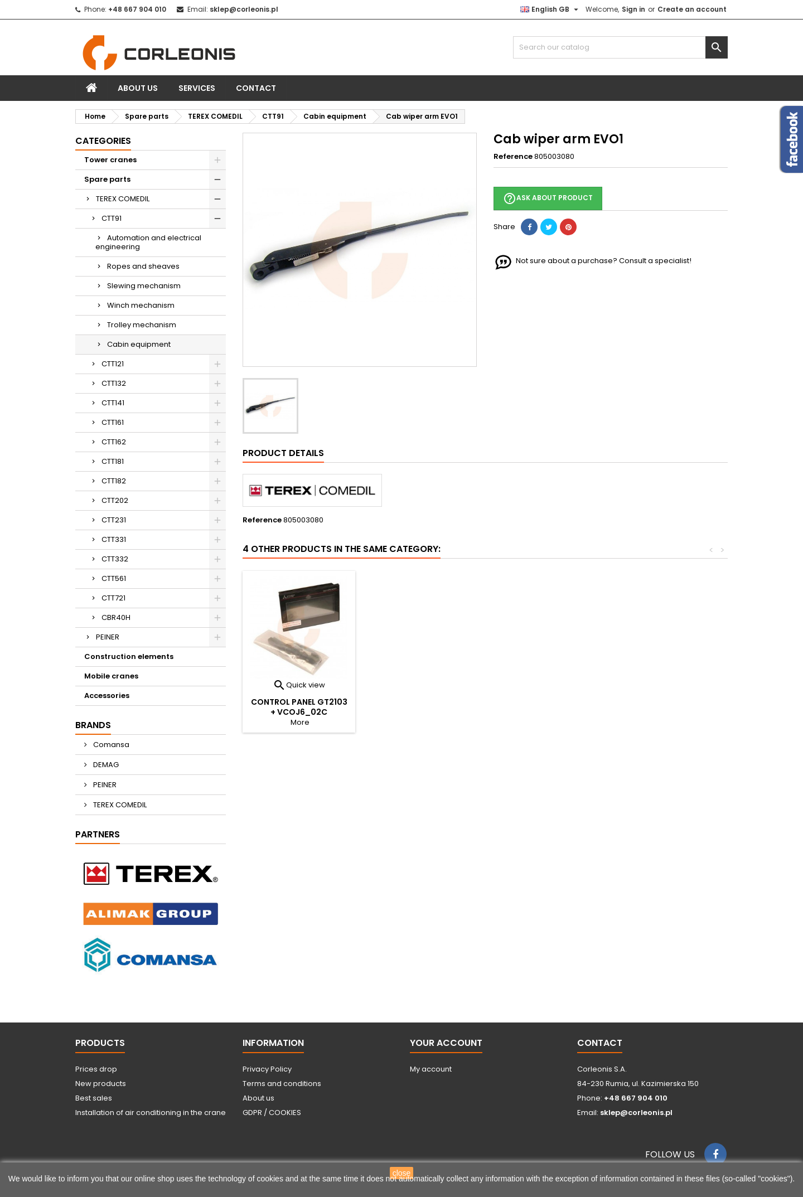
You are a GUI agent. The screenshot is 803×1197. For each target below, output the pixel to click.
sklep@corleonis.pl (244, 9)
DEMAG (105, 764)
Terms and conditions (282, 1083)
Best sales (93, 1098)
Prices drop (96, 1069)
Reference (513, 157)
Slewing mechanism (144, 285)
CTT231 (113, 520)
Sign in (633, 9)
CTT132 (113, 383)
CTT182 (113, 481)
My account (431, 1069)
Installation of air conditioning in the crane (150, 1112)
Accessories (106, 695)
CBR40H (115, 617)
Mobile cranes (111, 676)
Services (196, 88)
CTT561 (113, 578)
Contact (256, 88)
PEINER (107, 637)
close (402, 1173)
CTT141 (112, 403)
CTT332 (114, 559)
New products (100, 1083)
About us (138, 88)
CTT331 (113, 539)
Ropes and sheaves (143, 266)
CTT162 (113, 442)
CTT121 (112, 363)
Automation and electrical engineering (148, 242)
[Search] (620, 47)
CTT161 (112, 422)
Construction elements (128, 656)
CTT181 (112, 461)
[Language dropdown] (550, 9)
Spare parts (107, 179)
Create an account (692, 9)
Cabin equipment (139, 344)
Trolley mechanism (141, 324)
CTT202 (114, 500)
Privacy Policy (267, 1069)
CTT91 (111, 218)
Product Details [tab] (283, 453)
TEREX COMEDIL (122, 198)
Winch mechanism (141, 305)
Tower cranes (110, 159)
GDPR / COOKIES (272, 1112)
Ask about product (548, 198)
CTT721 (113, 598)
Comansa (110, 744)
